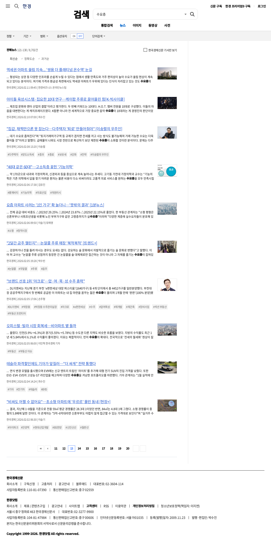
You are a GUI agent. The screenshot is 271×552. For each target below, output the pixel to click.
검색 (81, 14)
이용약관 (120, 506)
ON (74, 36)
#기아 (11, 389)
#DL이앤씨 (13, 307)
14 (79, 448)
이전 (48, 448)
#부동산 (12, 351)
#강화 (73, 154)
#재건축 (130, 307)
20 (127, 448)
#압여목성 (104, 307)
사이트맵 (74, 506)
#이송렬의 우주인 (99, 154)
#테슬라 (33, 389)
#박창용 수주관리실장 (45, 307)
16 (95, 448)
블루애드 (81, 484)
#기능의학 (26, 193)
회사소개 (12, 484)
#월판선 (84, 427)
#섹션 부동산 (160, 307)
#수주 (92, 307)
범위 (42, 36)
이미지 (137, 25)
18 (111, 448)
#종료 (51, 154)
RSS (106, 506)
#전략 (83, 154)
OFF (80, 36)
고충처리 (46, 484)
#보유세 (62, 154)
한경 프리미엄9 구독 (237, 6)
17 (103, 448)
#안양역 (25, 427)
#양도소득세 (27, 154)
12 (64, 448)
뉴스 (123, 25)
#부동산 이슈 (25, 351)
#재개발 (118, 307)
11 (55, 448)
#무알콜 (23, 269)
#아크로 (65, 307)
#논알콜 (12, 269)
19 (119, 448)
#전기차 (20, 389)
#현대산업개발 (40, 427)
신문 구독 (216, 6)
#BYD (44, 389)
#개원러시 (55, 193)
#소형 (11, 231)
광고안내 (64, 484)
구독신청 (29, 484)
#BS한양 (56, 427)
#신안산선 (71, 427)
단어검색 (97, 36)
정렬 (9, 36)
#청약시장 (21, 231)
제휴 (26, 506)
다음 (136, 448)
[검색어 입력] (140, 14)
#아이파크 (13, 427)
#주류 (34, 269)
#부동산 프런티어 (17, 313)
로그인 (262, 6)
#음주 (44, 269)
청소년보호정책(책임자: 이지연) (180, 506)
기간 (25, 36)
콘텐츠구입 (38, 506)
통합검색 (107, 25)
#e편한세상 (79, 307)
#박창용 (26, 307)
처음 (41, 448)
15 (87, 448)
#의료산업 (41, 193)
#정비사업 (144, 307)
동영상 (152, 25)
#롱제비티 (13, 193)
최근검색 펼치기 (182, 14)
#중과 (41, 154)
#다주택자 (13, 154)
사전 (167, 25)
